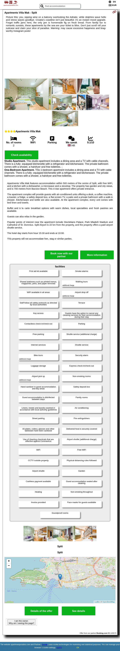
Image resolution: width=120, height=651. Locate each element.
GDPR (59, 648)
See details (78, 611)
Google (45, 644)
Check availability (21, 155)
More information (97, 255)
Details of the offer (41, 611)
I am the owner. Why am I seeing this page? (21, 622)
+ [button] (9, 561)
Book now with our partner (61, 255)
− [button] (9, 566)
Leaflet (97, 602)
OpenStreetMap (109, 602)
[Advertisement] (60, 55)
